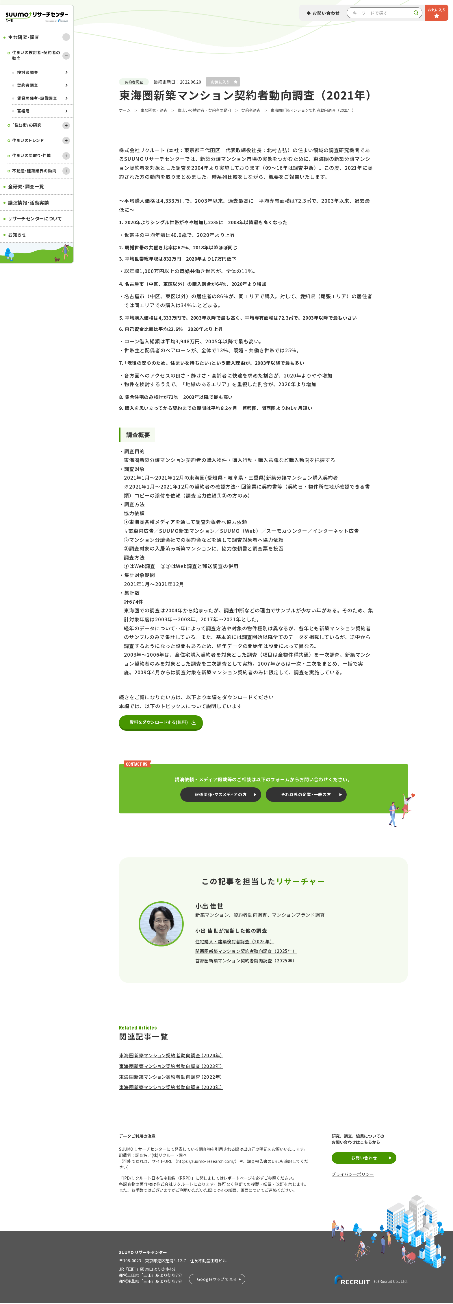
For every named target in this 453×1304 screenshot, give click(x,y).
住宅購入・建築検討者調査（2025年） (234, 943)
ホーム (125, 110)
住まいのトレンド (28, 140)
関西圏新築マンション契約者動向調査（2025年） (246, 952)
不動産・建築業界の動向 (34, 171)
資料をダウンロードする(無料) (161, 723)
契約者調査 (27, 85)
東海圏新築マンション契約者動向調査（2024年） (171, 1056)
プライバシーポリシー (353, 1175)
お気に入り (437, 9)
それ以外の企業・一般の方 (306, 795)
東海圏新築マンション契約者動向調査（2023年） (171, 1067)
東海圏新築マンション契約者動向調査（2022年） (171, 1077)
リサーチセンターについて (35, 218)
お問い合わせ (326, 13)
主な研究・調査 (23, 37)
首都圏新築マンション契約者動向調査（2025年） (246, 962)
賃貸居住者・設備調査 (37, 98)
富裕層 (23, 111)
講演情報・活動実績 (28, 202)
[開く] (66, 125)
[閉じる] (66, 37)
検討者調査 (27, 72)
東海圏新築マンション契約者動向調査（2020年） (171, 1088)
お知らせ (17, 234)
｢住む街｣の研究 (26, 125)
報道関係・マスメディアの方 (221, 795)
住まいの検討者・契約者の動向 (36, 55)
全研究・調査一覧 (26, 186)
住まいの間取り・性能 (31, 155)
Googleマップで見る (217, 1280)
